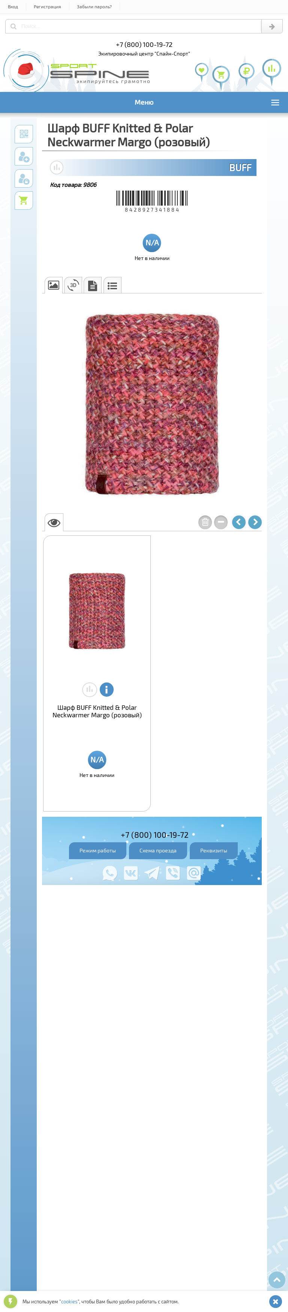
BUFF (240, 167)
